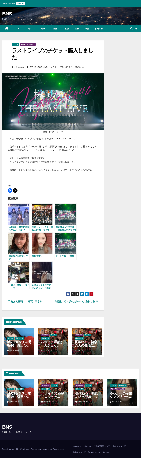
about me (77, 446)
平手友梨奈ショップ (102, 446)
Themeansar (58, 449)
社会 (77, 28)
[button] (131, 28)
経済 (55, 28)
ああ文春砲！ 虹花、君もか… (26, 301)
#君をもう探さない (74, 67)
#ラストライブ (56, 67)
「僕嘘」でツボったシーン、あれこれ (76, 301)
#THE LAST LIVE (39, 67)
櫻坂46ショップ (119, 446)
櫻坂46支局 (19, 338)
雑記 (87, 28)
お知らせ (99, 28)
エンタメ (29, 28)
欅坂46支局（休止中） (28, 44)
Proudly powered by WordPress (16, 449)
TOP (16, 28)
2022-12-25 (49, 402)
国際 (43, 28)
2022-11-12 (117, 402)
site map (87, 446)
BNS (7, 14)
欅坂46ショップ (79, 452)
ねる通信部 (45, 335)
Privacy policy (94, 452)
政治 (67, 28)
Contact (105, 452)
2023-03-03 (15, 402)
